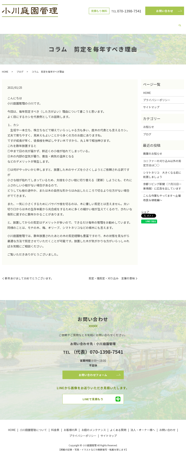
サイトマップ (151, 103)
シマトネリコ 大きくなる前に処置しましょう (162, 171)
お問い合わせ (164, 11)
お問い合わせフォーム (93, 371)
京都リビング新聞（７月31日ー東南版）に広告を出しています (162, 182)
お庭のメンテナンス (104, 24)
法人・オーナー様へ (148, 24)
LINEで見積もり (93, 397)
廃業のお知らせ (152, 150)
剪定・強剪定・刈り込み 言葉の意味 (112, 274)
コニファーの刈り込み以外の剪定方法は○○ (162, 159)
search (164, 24)
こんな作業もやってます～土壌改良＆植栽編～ (162, 194)
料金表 (71, 24)
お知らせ (148, 123)
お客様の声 (84, 24)
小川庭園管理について (42, 24)
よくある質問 (126, 24)
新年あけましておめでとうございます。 (29, 274)
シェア (145, 208)
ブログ (62, 24)
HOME (23, 24)
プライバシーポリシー (156, 96)
